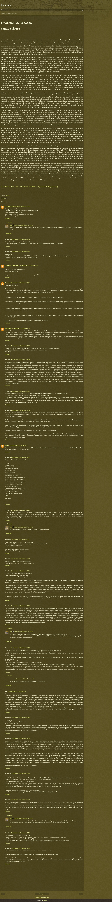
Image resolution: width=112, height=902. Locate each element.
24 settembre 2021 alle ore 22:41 (23, 818)
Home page (42, 893)
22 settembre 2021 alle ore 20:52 (20, 773)
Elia (11, 225)
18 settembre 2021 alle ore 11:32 (20, 283)
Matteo (7, 445)
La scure (6, 5)
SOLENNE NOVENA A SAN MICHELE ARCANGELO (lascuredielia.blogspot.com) (29, 187)
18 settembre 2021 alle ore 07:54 (20, 251)
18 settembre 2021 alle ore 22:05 (20, 410)
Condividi (4, 198)
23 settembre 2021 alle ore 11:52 (20, 833)
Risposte (9, 222)
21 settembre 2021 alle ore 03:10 (20, 648)
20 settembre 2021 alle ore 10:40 (20, 558)
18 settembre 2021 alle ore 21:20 (21, 328)
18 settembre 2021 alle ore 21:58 (20, 359)
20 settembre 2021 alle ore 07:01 (20, 539)
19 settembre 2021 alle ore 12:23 (19, 445)
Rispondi (7, 218)
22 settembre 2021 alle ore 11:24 (20, 738)
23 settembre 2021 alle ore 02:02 (20, 799)
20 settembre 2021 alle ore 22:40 (23, 225)
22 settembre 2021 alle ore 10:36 (25, 679)
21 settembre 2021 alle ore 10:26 (17, 691)
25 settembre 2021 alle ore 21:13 (20, 848)
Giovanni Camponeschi (12, 265)
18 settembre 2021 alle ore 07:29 (20, 239)
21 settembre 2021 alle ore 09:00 (23, 631)
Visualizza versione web (42, 897)
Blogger (45, 900)
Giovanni (8, 283)
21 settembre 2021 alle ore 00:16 (20, 606)
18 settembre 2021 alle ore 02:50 (20, 206)
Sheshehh (8, 328)
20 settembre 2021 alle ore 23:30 (20, 571)
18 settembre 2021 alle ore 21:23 (20, 346)
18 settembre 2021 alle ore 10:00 (29, 265)
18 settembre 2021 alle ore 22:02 (20, 391)
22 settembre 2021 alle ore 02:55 (20, 717)
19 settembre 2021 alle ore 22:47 (20, 457)
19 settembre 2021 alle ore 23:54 (20, 510)
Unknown (8, 206)
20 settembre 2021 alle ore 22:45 (23, 527)
